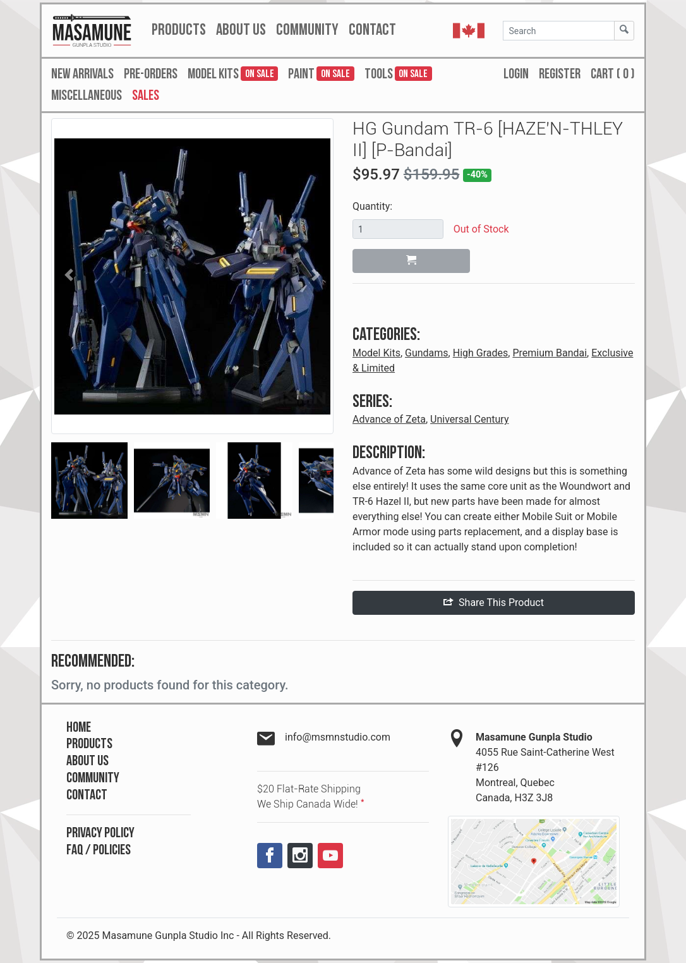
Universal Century (469, 419)
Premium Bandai (549, 353)
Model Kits (376, 353)
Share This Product (493, 603)
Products (89, 744)
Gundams (426, 353)
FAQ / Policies (98, 850)
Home (78, 727)
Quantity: (372, 206)
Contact (86, 795)
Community (92, 778)
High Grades (480, 353)
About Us (87, 761)
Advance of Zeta (389, 419)
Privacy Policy (100, 833)
